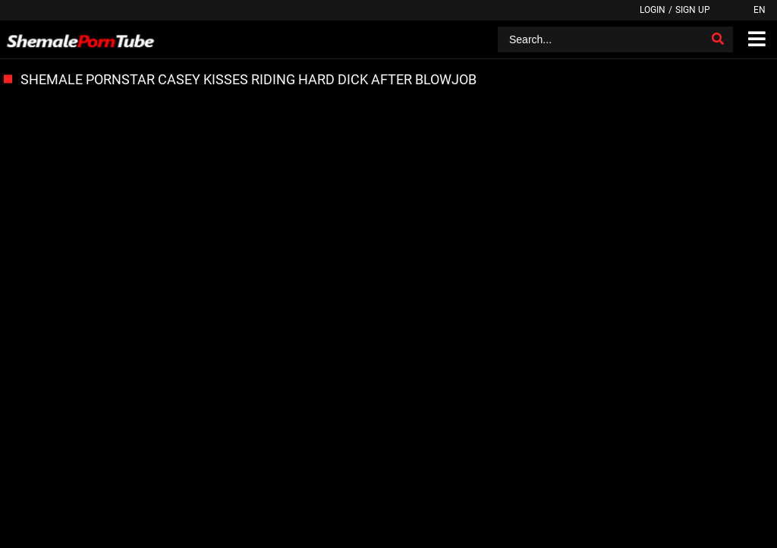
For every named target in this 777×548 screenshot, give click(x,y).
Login (652, 10)
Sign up (692, 10)
